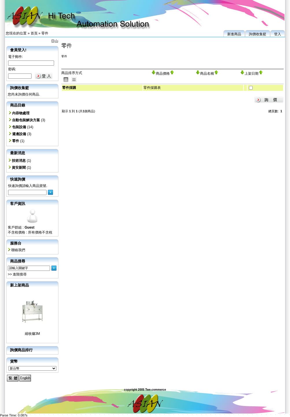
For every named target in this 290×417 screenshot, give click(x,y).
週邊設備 (19, 134)
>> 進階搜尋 (17, 274)
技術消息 (19, 161)
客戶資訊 (17, 203)
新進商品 (234, 34)
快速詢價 (17, 179)
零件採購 (69, 88)
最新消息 (17, 153)
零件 (44, 33)
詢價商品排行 (21, 350)
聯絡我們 (18, 250)
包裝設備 (19, 127)
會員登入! (18, 50)
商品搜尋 (17, 261)
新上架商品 (19, 285)
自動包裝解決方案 (26, 120)
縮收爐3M (32, 334)
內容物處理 (20, 113)
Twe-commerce (155, 389)
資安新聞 (19, 168)
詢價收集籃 (257, 34)
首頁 (34, 33)
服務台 (15, 243)
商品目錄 (17, 105)
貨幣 (14, 361)
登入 (277, 34)
